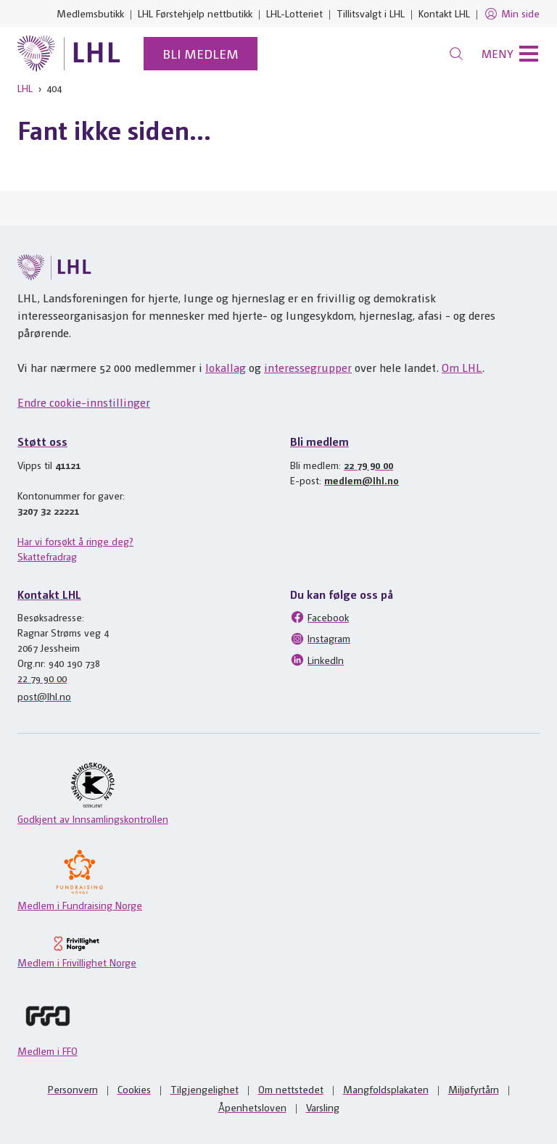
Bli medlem (200, 53)
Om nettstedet (290, 1088)
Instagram (320, 638)
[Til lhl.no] (68, 54)
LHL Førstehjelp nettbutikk (195, 13)
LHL (25, 87)
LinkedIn (317, 659)
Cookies (134, 1088)
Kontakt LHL (444, 13)
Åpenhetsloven (252, 1107)
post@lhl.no (44, 695)
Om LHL (462, 367)
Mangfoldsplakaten (386, 1088)
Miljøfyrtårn (473, 1088)
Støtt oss (42, 441)
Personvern (73, 1088)
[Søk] (456, 53)
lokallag (225, 367)
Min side (512, 14)
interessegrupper (308, 367)
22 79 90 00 (368, 464)
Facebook (319, 617)
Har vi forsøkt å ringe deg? (75, 540)
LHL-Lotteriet (294, 13)
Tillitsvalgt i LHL (371, 13)
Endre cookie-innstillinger (83, 402)
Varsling (322, 1107)
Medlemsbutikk (90, 13)
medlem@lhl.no (361, 479)
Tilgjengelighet (204, 1088)
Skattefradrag (47, 556)
